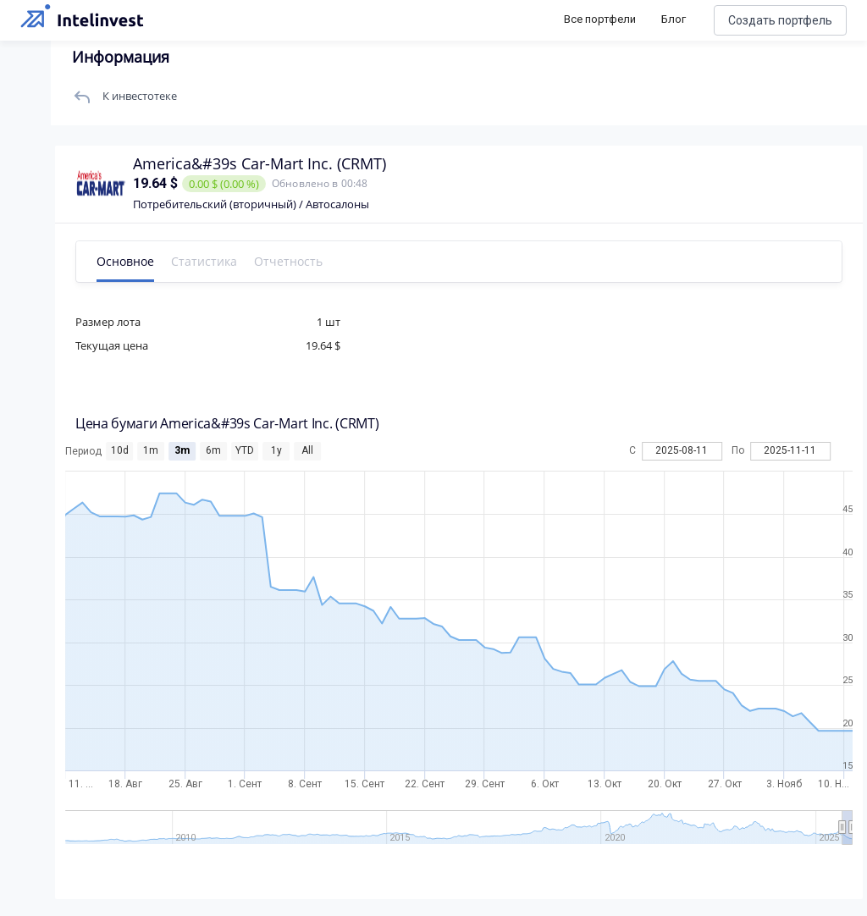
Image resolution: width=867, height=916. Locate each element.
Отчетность (288, 261)
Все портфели (600, 19)
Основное (125, 261)
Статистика (204, 261)
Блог (673, 19)
